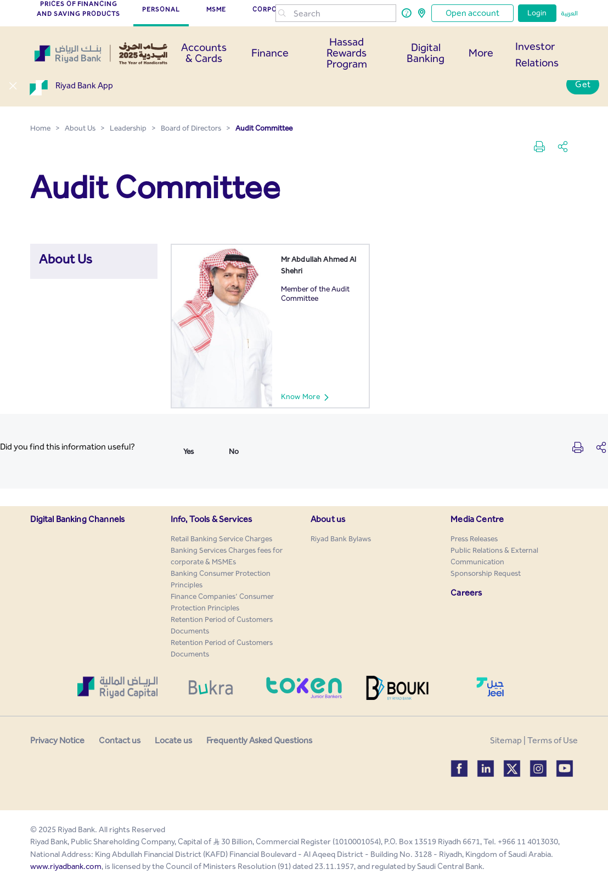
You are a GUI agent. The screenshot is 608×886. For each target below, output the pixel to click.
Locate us (173, 740)
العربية (569, 13)
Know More (310, 397)
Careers (466, 592)
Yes (188, 451)
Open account (472, 13)
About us (328, 519)
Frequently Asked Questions (259, 740)
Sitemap (506, 740)
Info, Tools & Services (211, 519)
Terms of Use (552, 740)
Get (582, 84)
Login (537, 13)
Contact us (119, 740)
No (234, 451)
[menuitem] (221, 539)
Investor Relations (537, 54)
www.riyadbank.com (66, 866)
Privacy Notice (57, 740)
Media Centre (477, 519)
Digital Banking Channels (77, 519)
